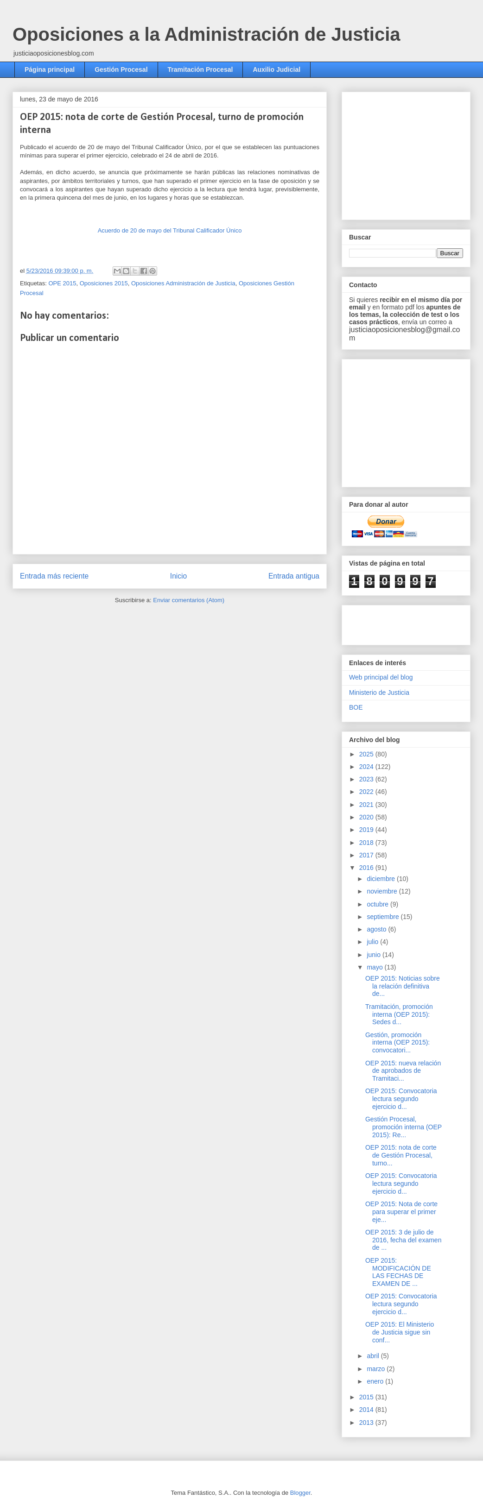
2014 (367, 1409)
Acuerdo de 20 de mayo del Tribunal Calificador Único (170, 230)
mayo (375, 967)
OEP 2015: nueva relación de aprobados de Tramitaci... (403, 1071)
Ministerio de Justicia (379, 692)
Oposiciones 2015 (104, 283)
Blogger (300, 1492)
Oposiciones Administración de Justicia (183, 283)
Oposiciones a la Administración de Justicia (206, 34)
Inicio (178, 576)
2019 (367, 829)
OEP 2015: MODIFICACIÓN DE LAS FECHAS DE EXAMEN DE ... (398, 1272)
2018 (367, 842)
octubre (378, 904)
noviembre (383, 891)
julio (373, 941)
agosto (377, 929)
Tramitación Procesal (200, 69)
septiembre (383, 916)
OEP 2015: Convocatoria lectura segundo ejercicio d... (401, 1098)
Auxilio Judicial (276, 69)
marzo (377, 1368)
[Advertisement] (403, 622)
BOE (356, 707)
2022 (367, 791)
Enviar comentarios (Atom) (188, 600)
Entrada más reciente (54, 576)
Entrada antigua (293, 576)
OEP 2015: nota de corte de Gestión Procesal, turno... (401, 1155)
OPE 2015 (62, 283)
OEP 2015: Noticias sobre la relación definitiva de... (402, 986)
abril (374, 1356)
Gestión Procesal (121, 69)
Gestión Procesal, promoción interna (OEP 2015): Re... (403, 1127)
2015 (367, 1397)
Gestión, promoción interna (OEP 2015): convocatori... (397, 1042)
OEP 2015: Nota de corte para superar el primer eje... (401, 1211)
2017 (367, 855)
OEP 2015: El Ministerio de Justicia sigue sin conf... (399, 1332)
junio (374, 954)
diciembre (382, 878)
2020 (367, 817)
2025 (367, 754)
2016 (367, 867)
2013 (367, 1422)
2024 (367, 766)
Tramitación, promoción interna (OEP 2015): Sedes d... (399, 1014)
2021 (367, 804)
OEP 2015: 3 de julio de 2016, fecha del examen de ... (403, 1240)
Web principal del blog (381, 677)
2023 (367, 779)
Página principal (50, 69)
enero (376, 1381)
